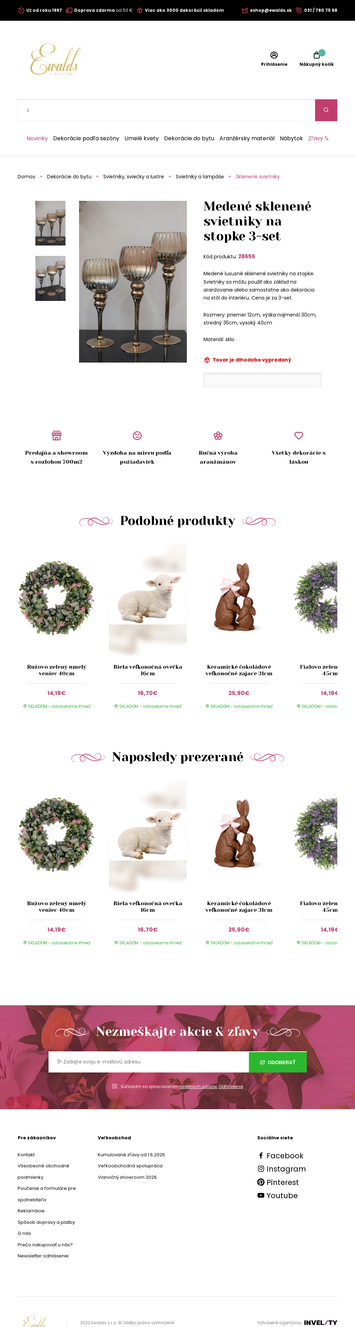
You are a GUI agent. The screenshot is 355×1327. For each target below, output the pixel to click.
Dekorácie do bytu (189, 116)
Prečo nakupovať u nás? (45, 1223)
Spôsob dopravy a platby (46, 1200)
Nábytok (291, 116)
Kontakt (26, 1133)
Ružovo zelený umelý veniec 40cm (56, 648)
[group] (63, 608)
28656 (246, 234)
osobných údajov (198, 1065)
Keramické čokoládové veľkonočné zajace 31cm (239, 648)
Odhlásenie (231, 1065)
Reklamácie (31, 1189)
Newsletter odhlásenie (43, 1234)
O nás (24, 1211)
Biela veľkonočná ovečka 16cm (147, 648)
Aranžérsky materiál (247, 116)
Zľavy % (318, 116)
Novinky (37, 116)
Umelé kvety (141, 116)
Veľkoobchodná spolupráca (130, 1144)
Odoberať (278, 1040)
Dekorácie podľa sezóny (86, 116)
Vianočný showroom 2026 (127, 1155)
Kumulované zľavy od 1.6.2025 (131, 1133)
